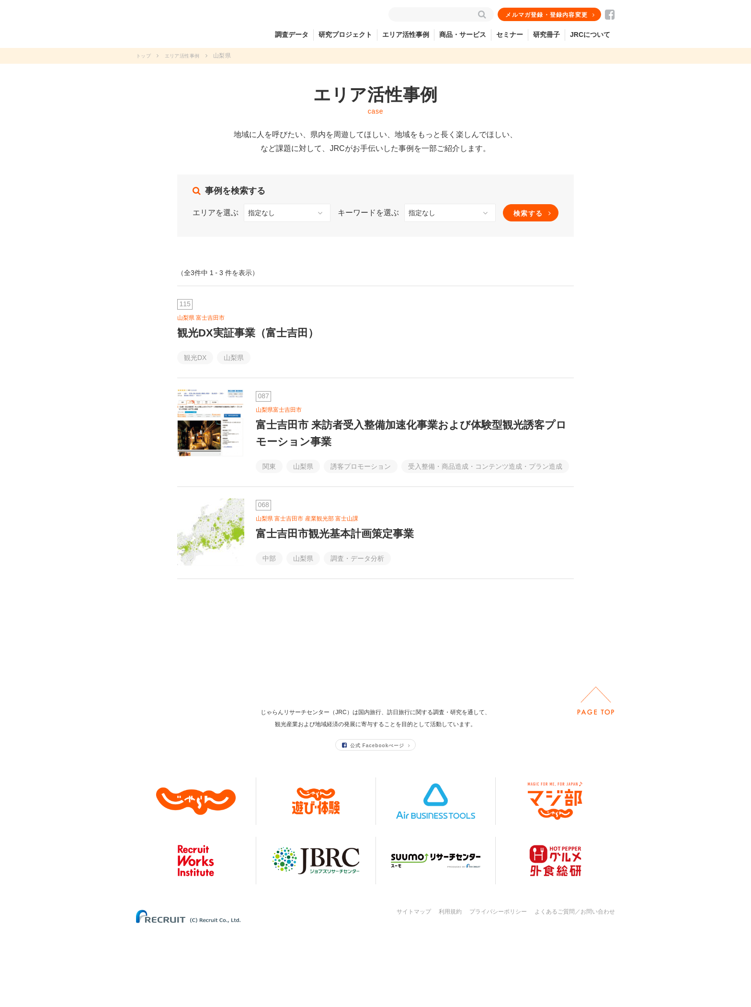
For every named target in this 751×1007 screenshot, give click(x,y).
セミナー (509, 34)
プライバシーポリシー (498, 987)
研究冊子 (546, 34)
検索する (528, 213)
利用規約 (450, 987)
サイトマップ (414, 987)
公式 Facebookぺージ (373, 820)
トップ (145, 55)
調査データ (291, 34)
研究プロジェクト (345, 34)
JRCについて (590, 34)
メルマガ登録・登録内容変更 (547, 15)
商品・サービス (462, 34)
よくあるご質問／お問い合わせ (575, 987)
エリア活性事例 (405, 34)
